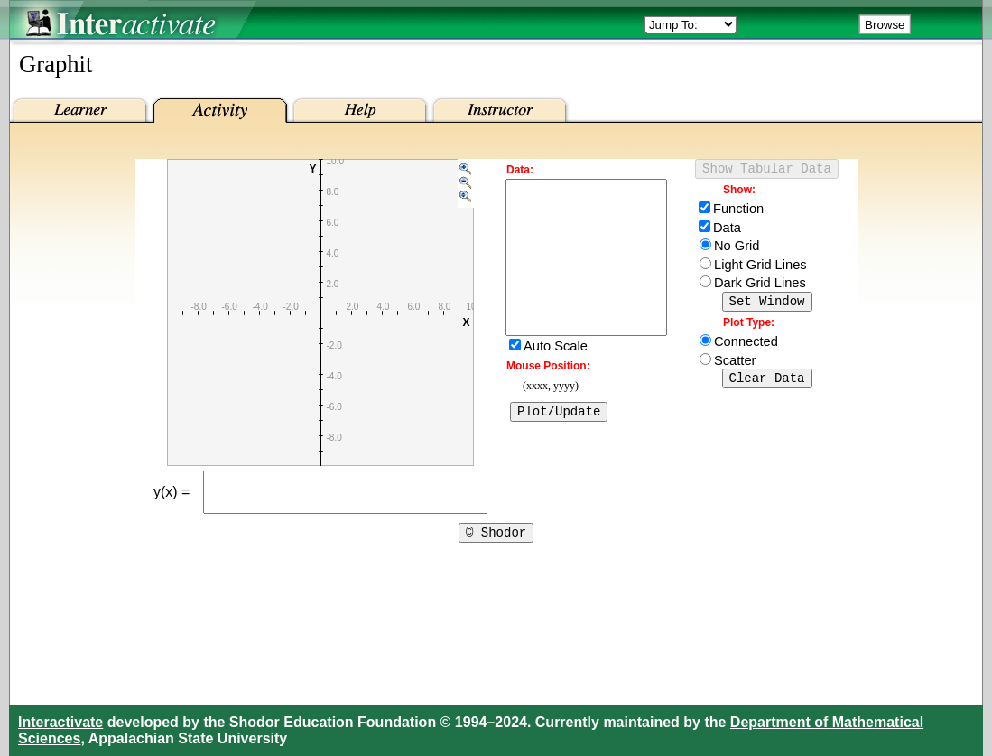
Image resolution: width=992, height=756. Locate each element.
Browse (884, 25)
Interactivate (60, 722)
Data (727, 230)
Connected (746, 347)
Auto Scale (556, 378)
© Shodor (496, 542)
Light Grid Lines (760, 267)
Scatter (735, 366)
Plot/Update (558, 445)
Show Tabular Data (766, 170)
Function (738, 211)
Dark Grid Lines (760, 285)
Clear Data (767, 385)
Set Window (767, 305)
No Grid (737, 248)
